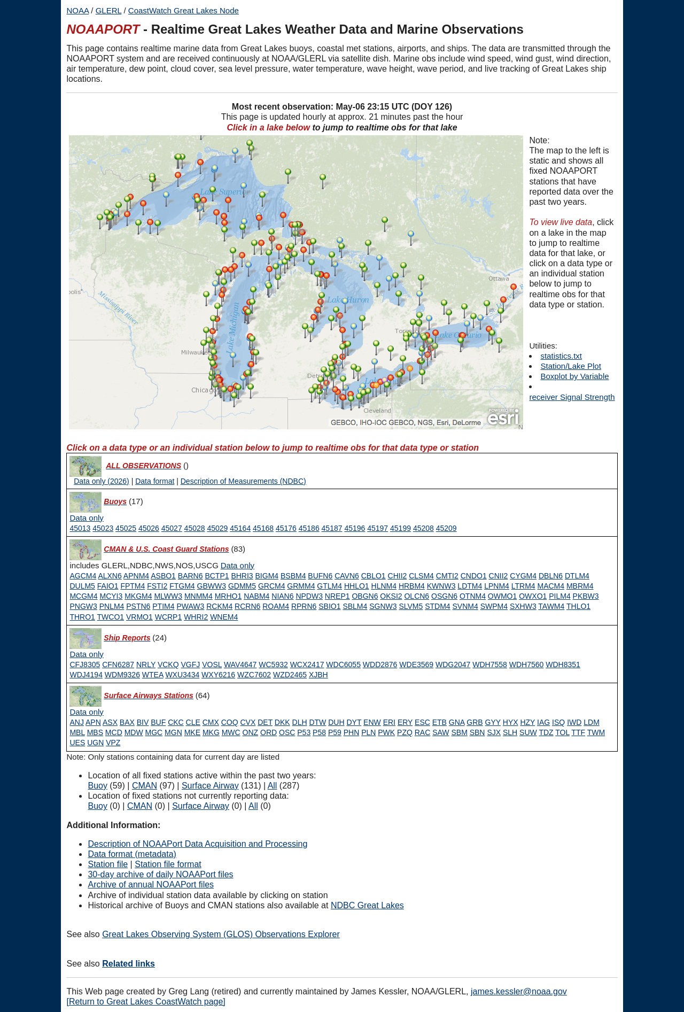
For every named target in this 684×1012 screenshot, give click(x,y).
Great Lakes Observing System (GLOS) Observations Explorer (221, 934)
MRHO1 (228, 596)
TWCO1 (111, 617)
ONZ (251, 732)
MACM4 (550, 586)
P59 (334, 732)
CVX (248, 722)
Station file (108, 864)
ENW (372, 722)
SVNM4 (465, 606)
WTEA (153, 674)
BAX (127, 722)
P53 (303, 732)
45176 (286, 528)
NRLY (146, 664)
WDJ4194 (85, 674)
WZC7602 (254, 674)
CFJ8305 (84, 664)
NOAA (77, 10)
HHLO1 (356, 586)
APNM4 (136, 575)
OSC (287, 732)
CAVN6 (347, 575)
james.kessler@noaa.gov (519, 991)
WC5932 (273, 664)
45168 (263, 528)
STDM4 (437, 606)
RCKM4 (219, 606)
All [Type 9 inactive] (253, 805)
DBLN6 (551, 575)
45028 (194, 528)
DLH (299, 722)
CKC (176, 722)
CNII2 (498, 575)
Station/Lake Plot (570, 365)
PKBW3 (586, 596)
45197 (377, 528)
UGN (95, 742)
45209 (446, 528)
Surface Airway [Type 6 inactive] (200, 805)
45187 (332, 528)
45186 (309, 528)
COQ (229, 722)
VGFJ (190, 664)
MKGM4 (138, 596)
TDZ (546, 732)
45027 (171, 528)
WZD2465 (290, 674)
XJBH (318, 674)
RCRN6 (247, 606)
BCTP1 (217, 575)
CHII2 (397, 575)
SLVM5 (411, 606)
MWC (231, 732)
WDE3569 (416, 664)
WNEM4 (224, 617)
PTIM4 (163, 606)
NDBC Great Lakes (367, 905)
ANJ (76, 722)
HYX (510, 722)
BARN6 (190, 575)
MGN (173, 732)
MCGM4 (83, 596)
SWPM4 (494, 606)
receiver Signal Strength (572, 396)
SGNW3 (383, 606)
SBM (459, 732)
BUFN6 (320, 575)
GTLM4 (329, 586)
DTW (317, 722)
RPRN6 (303, 606)
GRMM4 (301, 586)
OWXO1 (533, 596)
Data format (154, 481)
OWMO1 (502, 596)
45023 (102, 528)
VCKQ (168, 664)
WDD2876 (380, 664)
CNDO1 (474, 575)
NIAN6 (282, 596)
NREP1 (337, 596)
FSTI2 (157, 586)
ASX (110, 722)
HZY (527, 722)
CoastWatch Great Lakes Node (183, 10)
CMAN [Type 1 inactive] (139, 805)
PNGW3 (83, 606)
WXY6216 (218, 674)
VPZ (113, 742)
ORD (268, 732)
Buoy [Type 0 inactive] (97, 805)
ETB (439, 722)
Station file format (168, 864)
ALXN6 (109, 575)
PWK (386, 732)
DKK (282, 722)
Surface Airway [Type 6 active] (210, 785)
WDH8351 (563, 664)
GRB (475, 722)
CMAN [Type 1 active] (144, 785)
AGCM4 (82, 575)
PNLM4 (112, 606)
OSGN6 (444, 596)
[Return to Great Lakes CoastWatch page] (145, 1001)
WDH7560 (526, 664)
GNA (457, 722)
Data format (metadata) (132, 854)
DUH (336, 722)
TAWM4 (551, 606)
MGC (154, 732)
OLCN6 (416, 596)
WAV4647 (240, 664)
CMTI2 (447, 575)
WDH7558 (489, 664)
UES (77, 742)
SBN (477, 732)
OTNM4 (473, 596)
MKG (211, 732)
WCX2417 (307, 664)
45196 (354, 528)
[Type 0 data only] (86, 518)
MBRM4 (580, 586)
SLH (510, 732)
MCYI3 (110, 596)
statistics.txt (561, 355)
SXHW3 (523, 606)
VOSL (212, 664)
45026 (148, 528)
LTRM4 (523, 586)
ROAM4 (275, 606)
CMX (211, 722)
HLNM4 (384, 586)
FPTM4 (132, 586)
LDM (592, 722)
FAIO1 (108, 586)
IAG (543, 722)
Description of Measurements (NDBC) (243, 481)
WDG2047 (453, 664)
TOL (562, 732)
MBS (95, 732)
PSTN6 (138, 606)
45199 (400, 528)
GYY (493, 722)
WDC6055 (343, 664)
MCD (113, 732)
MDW (134, 732)
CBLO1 (373, 575)
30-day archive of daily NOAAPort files (160, 874)
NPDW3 (309, 596)
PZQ (405, 732)
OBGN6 (365, 596)
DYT (353, 722)
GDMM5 (242, 586)
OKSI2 (391, 596)
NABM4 (256, 596)
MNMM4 (198, 596)
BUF (158, 722)
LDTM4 (469, 586)
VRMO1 (139, 617)
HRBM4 (412, 586)
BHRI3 (242, 575)
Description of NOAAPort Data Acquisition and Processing (197, 843)
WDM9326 (122, 674)
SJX (494, 732)
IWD (574, 722)
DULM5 (82, 586)
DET (265, 722)
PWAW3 (190, 606)
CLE (193, 722)
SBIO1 (329, 606)
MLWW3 (168, 596)
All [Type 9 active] (272, 785)
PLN (368, 732)
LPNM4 (496, 586)
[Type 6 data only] (86, 712)
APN (93, 722)
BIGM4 (267, 575)
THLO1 (578, 606)
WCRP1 (168, 617)
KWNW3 (441, 586)
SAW (440, 732)
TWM (596, 732)
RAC (423, 732)
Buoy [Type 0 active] (97, 785)
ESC (422, 722)
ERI (389, 722)
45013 (79, 528)
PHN (352, 732)
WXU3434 (182, 674)
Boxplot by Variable (574, 376)
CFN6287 (118, 664)
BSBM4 (293, 575)
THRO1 (82, 617)
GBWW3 (211, 586)
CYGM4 (523, 575)
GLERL (109, 10)
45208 (423, 528)
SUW (528, 732)
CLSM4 (421, 575)
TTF (578, 732)
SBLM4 (355, 606)
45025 (125, 528)
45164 (240, 528)
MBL (76, 732)
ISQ (558, 722)
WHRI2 (196, 617)
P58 (319, 732)
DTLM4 (577, 575)
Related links (128, 963)
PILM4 (559, 596)
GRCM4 (271, 586)
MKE (192, 732)
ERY (405, 722)
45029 (217, 528)
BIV (143, 722)
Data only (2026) (101, 481)
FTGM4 (182, 586)
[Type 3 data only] (86, 654)
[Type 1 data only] (237, 565)
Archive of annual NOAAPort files (151, 884)
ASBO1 (163, 575)
